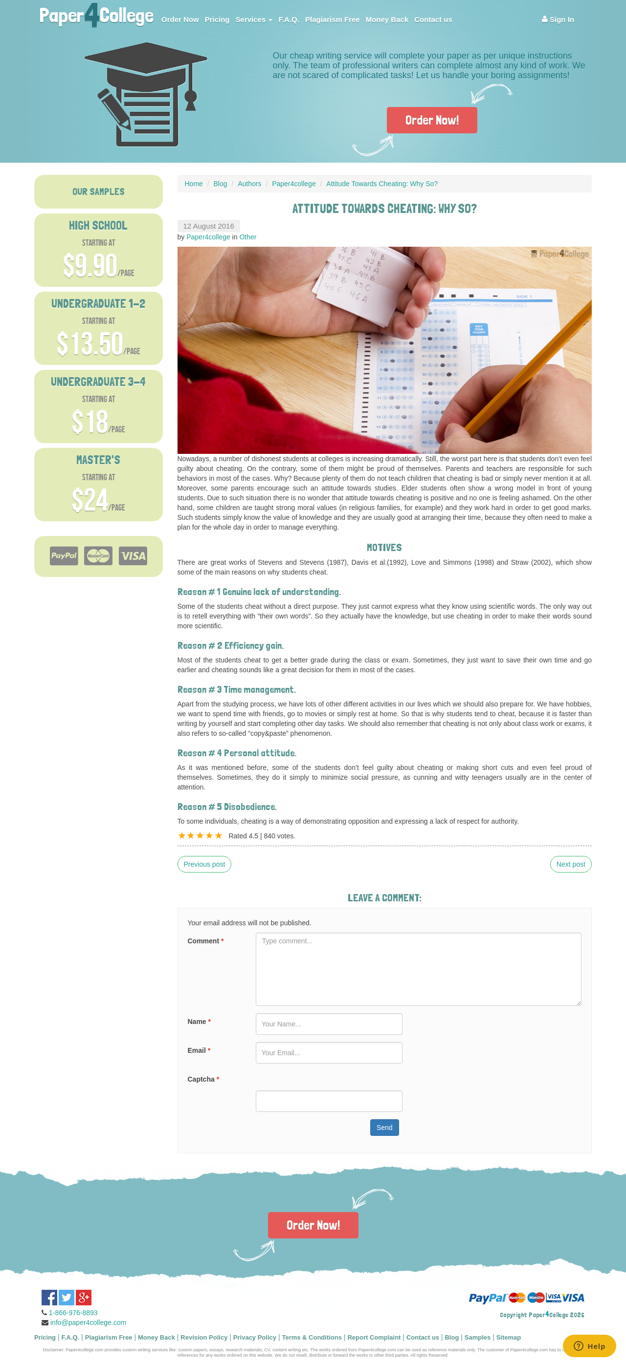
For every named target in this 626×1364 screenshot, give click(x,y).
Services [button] (254, 19)
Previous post (204, 864)
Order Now (180, 19)
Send (385, 1127)
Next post (571, 864)
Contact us (433, 19)
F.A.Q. (288, 19)
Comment (206, 941)
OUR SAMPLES (98, 191)
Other (247, 237)
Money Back (387, 19)
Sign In (558, 19)
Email (199, 1050)
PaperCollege (96, 12)
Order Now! (432, 120)
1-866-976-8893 (73, 1313)
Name (199, 1021)
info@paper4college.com (88, 1322)
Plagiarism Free (332, 19)
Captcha (204, 1079)
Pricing (217, 19)
